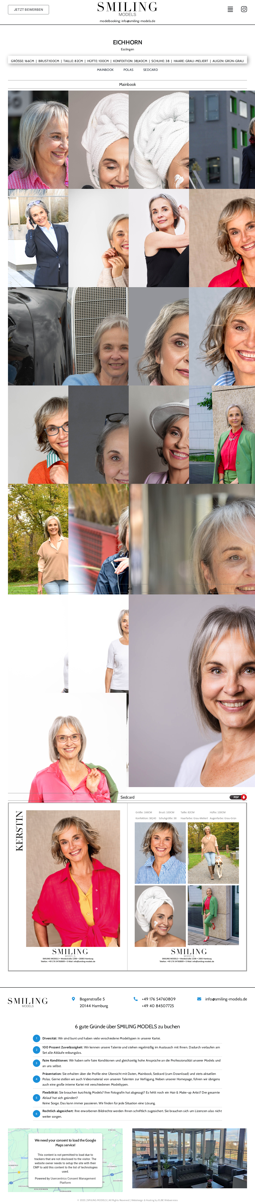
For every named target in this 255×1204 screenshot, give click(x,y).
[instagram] (244, 9)
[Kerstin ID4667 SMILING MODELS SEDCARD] (127, 804)
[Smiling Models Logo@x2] (127, 3)
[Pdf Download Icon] (238, 795)
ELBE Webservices (168, 1200)
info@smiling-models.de (138, 21)
